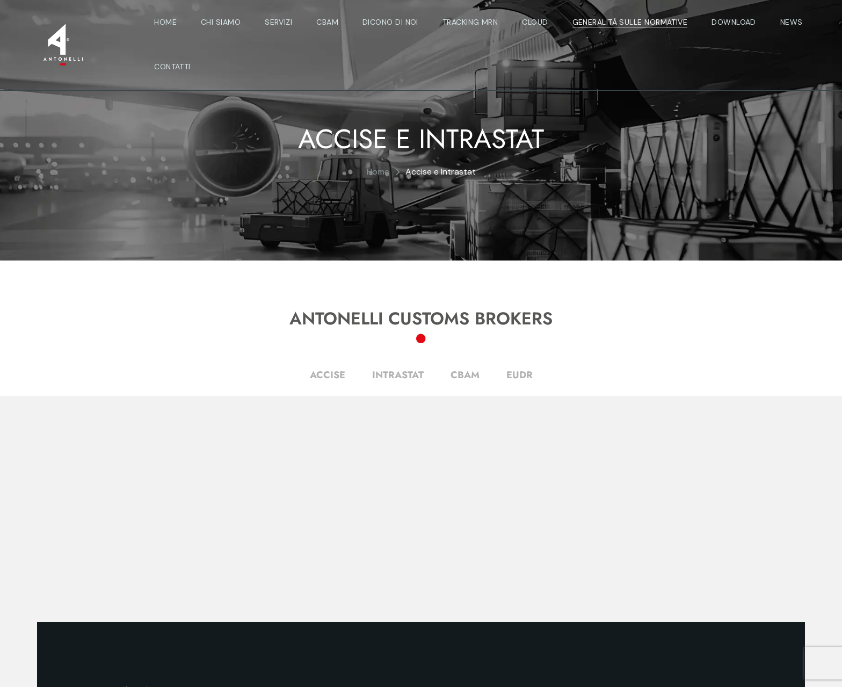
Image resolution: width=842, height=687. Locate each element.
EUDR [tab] (519, 375)
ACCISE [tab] (327, 375)
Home (378, 171)
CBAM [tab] (465, 375)
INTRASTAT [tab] (398, 375)
